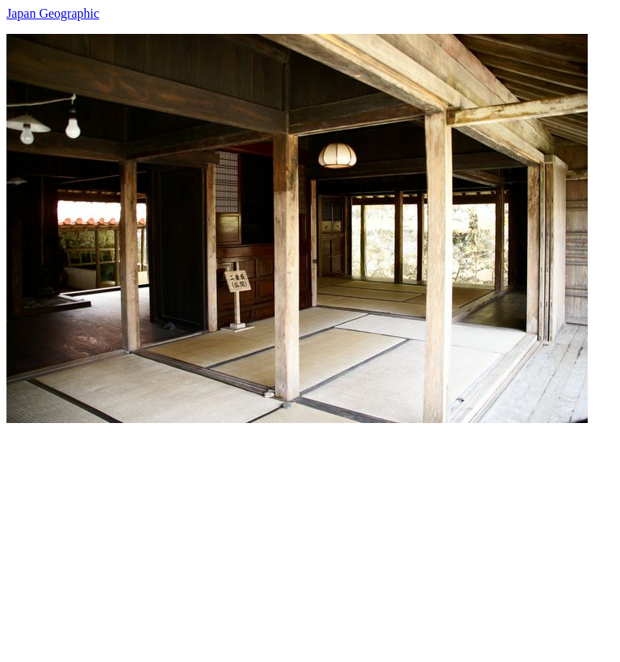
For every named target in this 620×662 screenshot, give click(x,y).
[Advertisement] (310, 536)
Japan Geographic (52, 13)
